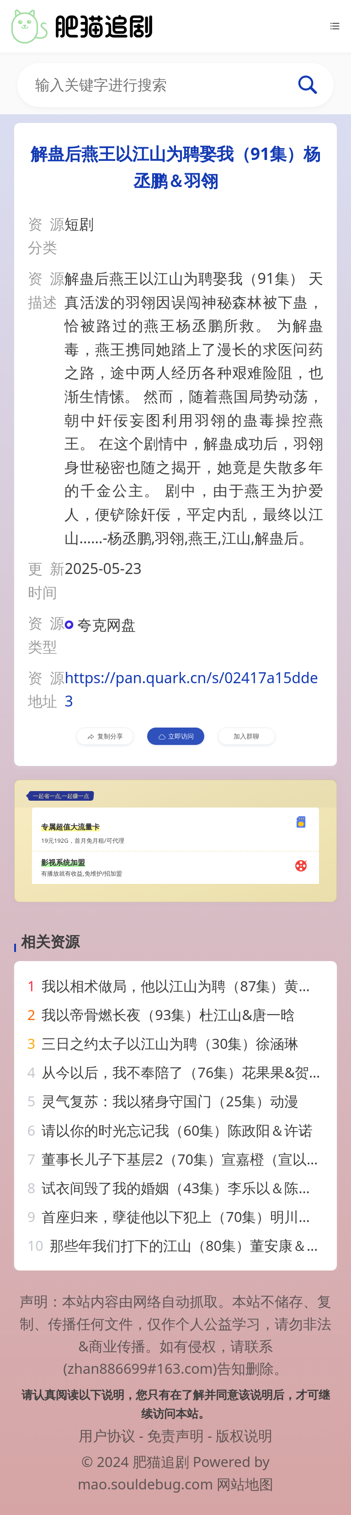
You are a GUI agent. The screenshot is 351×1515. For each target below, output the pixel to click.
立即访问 (176, 736)
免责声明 (175, 1435)
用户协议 (107, 1435)
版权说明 (244, 1435)
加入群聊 (246, 736)
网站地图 (245, 1484)
